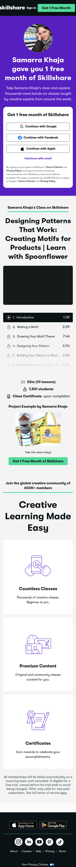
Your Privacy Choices (38, 864)
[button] (56, 8)
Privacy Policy (13, 170)
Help (38, 851)
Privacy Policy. (48, 181)
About (14, 851)
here (63, 793)
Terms (62, 851)
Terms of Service (54, 167)
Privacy (49, 851)
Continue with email (38, 158)
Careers (27, 851)
